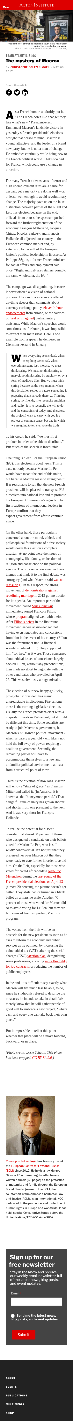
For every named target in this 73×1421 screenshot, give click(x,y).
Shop (10, 1413)
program (22, 617)
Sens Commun (42, 606)
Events (11, 1386)
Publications (16, 1395)
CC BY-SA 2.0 (42, 1058)
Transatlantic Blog (21, 56)
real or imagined (22, 318)
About (10, 1378)
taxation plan (36, 956)
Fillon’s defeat (24, 622)
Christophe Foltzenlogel (30, 67)
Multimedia (15, 1404)
